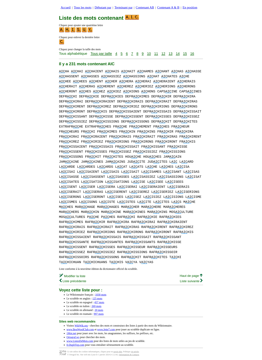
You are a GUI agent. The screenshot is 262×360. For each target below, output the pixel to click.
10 (149, 53)
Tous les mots (82, 7)
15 (185, 53)
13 (170, 53)
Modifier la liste (72, 276)
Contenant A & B (168, 7)
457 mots (99, 302)
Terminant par (123, 7)
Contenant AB (145, 7)
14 (178, 53)
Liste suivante (191, 281)
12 (163, 53)
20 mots (99, 310)
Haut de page (191, 275)
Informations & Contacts (129, 354)
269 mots (96, 306)
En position (190, 7)
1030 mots (100, 294)
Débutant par (103, 7)
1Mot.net (71, 333)
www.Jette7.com (106, 329)
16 (192, 53)
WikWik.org (81, 325)
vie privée (135, 351)
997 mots (99, 313)
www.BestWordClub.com (80, 329)
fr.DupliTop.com (75, 344)
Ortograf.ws (73, 337)
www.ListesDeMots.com (80, 341)
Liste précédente (72, 281)
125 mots (97, 298)
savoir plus (117, 351)
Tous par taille (101, 53)
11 (156, 53)
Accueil (66, 7)
